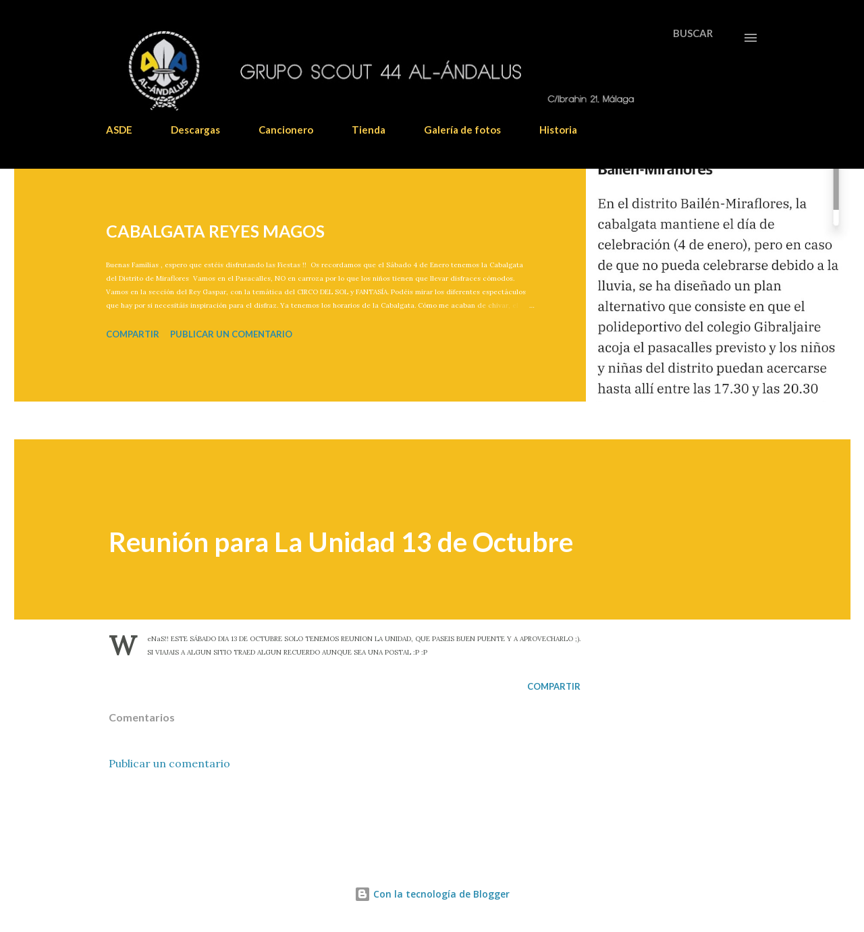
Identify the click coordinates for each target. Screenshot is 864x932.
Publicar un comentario (231, 334)
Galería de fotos (462, 130)
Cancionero (286, 130)
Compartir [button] (132, 334)
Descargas (195, 130)
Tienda (368, 130)
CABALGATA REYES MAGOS (215, 231)
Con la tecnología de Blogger (432, 893)
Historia (558, 130)
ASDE (119, 130)
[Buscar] (693, 33)
